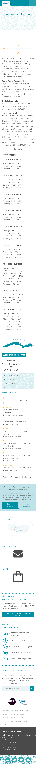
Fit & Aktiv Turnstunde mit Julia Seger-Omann (17, 477)
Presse (4, 725)
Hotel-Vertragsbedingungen (12, 718)
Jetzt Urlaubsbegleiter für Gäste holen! (18, 614)
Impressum (6, 711)
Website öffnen (10, 383)
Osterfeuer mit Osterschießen (14, 421)
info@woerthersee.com (9, 747)
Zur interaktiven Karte (14, 355)
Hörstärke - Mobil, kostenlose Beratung (18, 467)
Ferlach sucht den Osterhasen (15, 400)
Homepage (18, 149)
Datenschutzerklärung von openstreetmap (19, 499)
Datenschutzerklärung (20, 711)
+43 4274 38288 (10, 742)
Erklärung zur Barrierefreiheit (13, 714)
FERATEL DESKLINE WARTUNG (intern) (14, 721)
